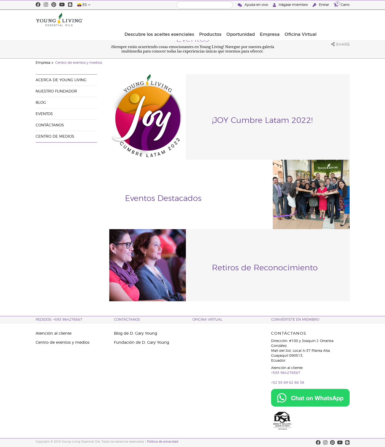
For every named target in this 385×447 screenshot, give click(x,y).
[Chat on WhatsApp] (310, 398)
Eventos (44, 114)
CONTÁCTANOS (127, 319)
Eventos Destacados (163, 198)
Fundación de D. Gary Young (141, 342)
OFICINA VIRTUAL (207, 319)
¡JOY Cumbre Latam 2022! (262, 120)
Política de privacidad (162, 441)
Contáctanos (50, 125)
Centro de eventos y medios (78, 63)
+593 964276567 (285, 373)
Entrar (321, 5)
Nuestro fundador (56, 91)
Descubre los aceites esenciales (188, 19)
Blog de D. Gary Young (135, 333)
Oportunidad (270, 19)
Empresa (300, 19)
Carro (342, 4)
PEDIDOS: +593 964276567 (59, 319)
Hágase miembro (291, 5)
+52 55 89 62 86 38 (287, 382)
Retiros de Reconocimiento (265, 268)
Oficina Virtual (331, 19)
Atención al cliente (53, 333)
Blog (41, 103)
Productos (239, 19)
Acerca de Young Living (61, 80)
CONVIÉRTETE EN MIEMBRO (295, 319)
